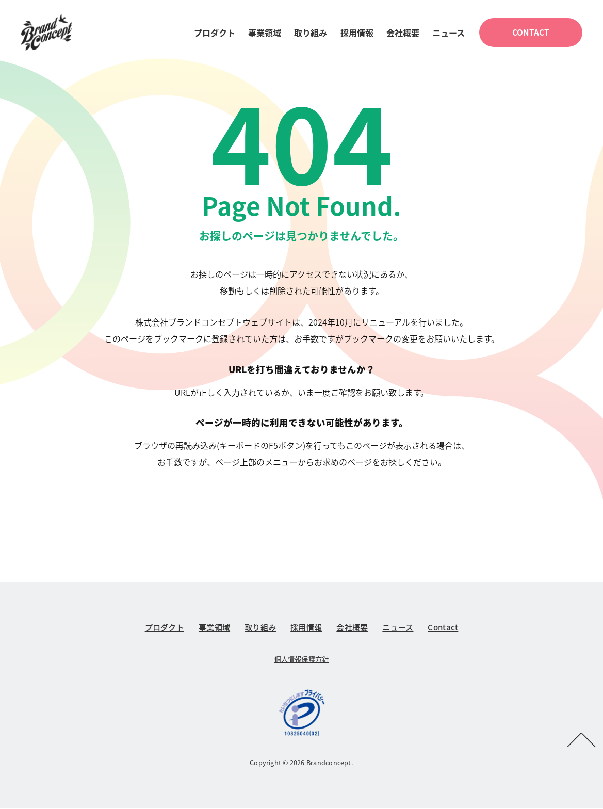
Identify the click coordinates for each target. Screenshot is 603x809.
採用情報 (356, 33)
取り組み (310, 33)
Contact (443, 628)
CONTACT (530, 33)
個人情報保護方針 (301, 660)
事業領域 (264, 33)
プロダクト (214, 33)
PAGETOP (581, 740)
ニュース (448, 33)
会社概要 (402, 33)
